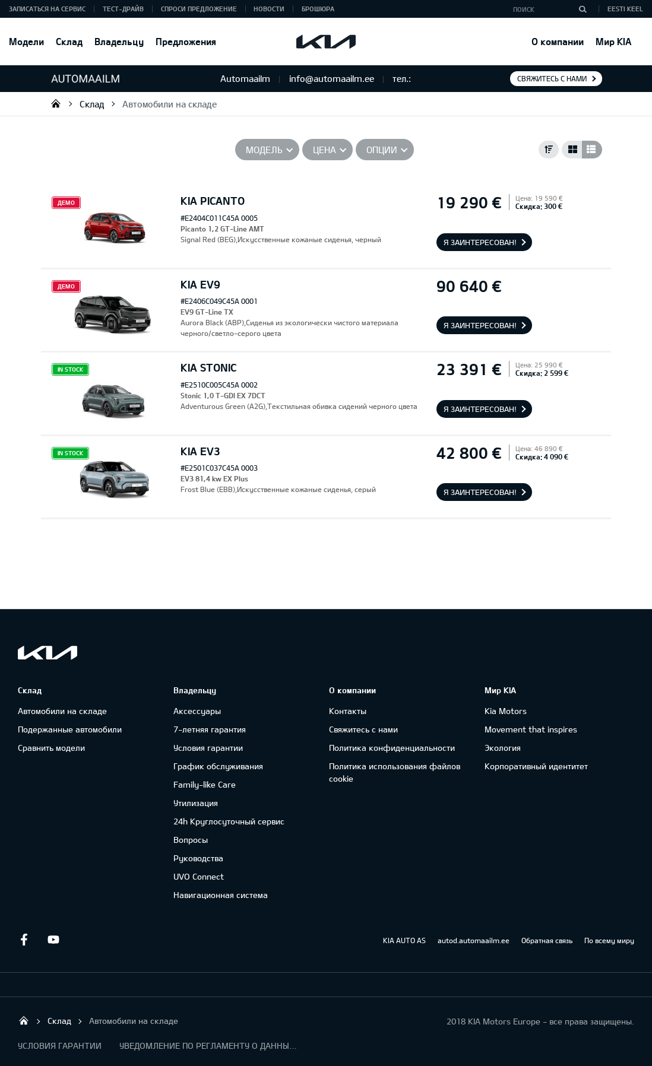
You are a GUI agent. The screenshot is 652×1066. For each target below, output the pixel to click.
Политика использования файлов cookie (394, 772)
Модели (26, 41)
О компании (557, 41)
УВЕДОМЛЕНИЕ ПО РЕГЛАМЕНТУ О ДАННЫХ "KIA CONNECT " (208, 1045)
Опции (381, 149)
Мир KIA (613, 41)
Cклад (69, 41)
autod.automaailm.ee (473, 940)
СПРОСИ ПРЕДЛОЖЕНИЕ (199, 8)
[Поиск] (582, 8)
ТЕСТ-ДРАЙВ (123, 8)
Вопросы (190, 840)
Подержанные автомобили (70, 729)
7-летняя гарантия (209, 729)
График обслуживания (218, 766)
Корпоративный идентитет (536, 766)
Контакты (347, 711)
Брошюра (318, 8)
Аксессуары (197, 711)
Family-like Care (204, 784)
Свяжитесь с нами (552, 78)
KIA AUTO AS (404, 940)
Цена (324, 149)
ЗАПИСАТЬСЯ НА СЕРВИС (47, 8)
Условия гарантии (208, 748)
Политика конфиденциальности (392, 748)
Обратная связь (546, 940)
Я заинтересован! (480, 242)
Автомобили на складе (169, 104)
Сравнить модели (51, 748)
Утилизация (195, 803)
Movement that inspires (531, 729)
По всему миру (609, 940)
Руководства (198, 858)
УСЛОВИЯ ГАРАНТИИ (60, 1045)
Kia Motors (506, 711)
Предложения (186, 41)
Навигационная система (220, 895)
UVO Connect (198, 876)
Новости (269, 8)
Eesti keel (625, 8)
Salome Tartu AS (56, 103)
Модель (264, 149)
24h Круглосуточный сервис (228, 821)
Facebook (24, 940)
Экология (503, 748)
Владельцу (119, 41)
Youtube (53, 940)
